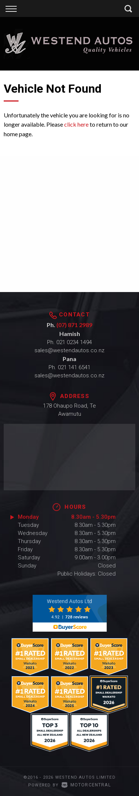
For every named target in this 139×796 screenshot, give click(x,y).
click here (76, 124)
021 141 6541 (74, 367)
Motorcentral (86, 785)
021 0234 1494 (74, 342)
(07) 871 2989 (74, 324)
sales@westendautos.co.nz (69, 350)
